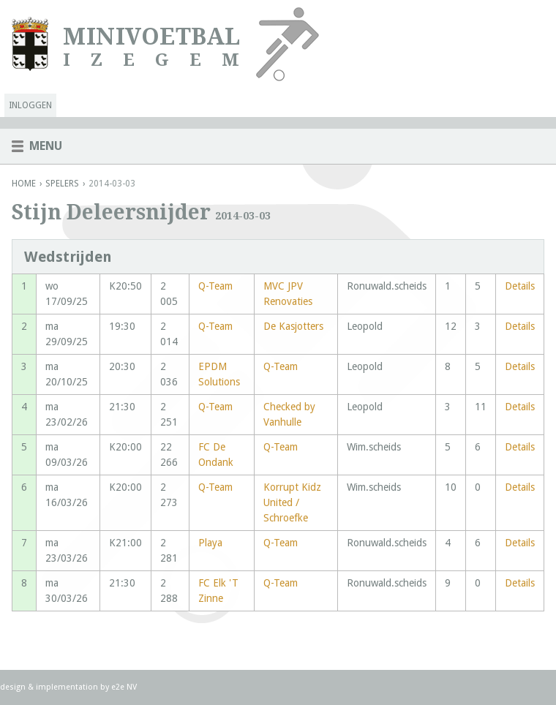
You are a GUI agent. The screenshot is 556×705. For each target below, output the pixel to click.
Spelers (62, 183)
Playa (210, 542)
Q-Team (215, 286)
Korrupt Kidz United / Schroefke (292, 502)
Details (520, 286)
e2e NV (124, 687)
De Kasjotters (293, 326)
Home (24, 183)
